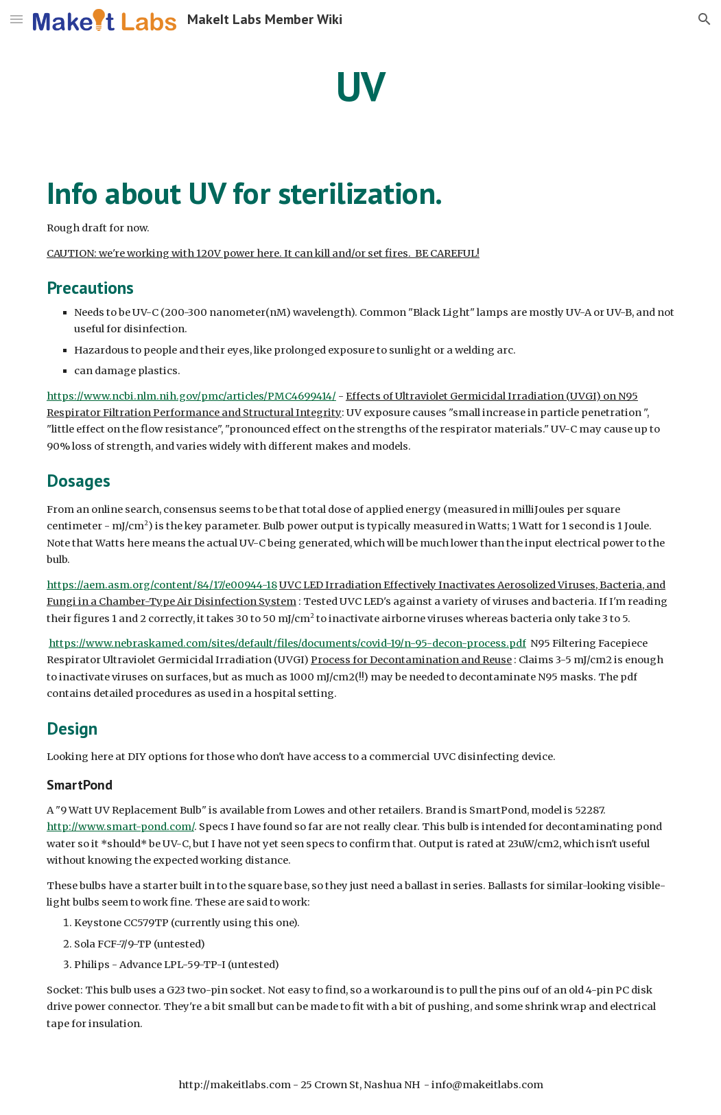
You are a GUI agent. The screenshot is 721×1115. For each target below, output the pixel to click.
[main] (360, 86)
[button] (16, 19)
